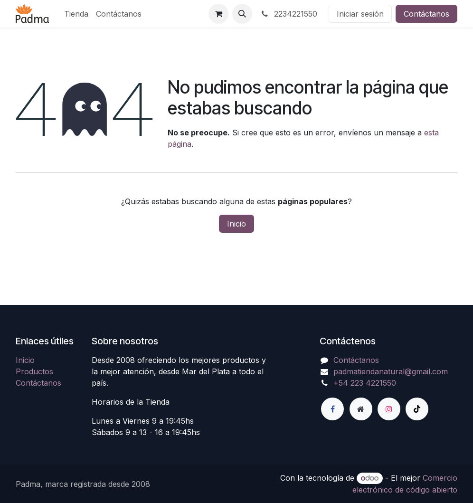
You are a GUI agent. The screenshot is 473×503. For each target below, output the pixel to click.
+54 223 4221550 (364, 383)
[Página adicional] (361, 409)
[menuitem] (76, 13)
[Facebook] (332, 409)
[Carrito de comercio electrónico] (218, 14)
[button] (242, 14)
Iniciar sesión (360, 14)
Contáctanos (426, 14)
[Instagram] (389, 409)
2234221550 (288, 14)
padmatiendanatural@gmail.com (390, 371)
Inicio (236, 223)
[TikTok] (417, 409)
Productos (34, 371)
